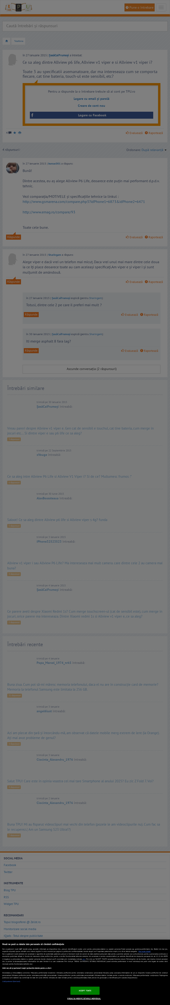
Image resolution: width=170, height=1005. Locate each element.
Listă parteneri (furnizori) (11, 981)
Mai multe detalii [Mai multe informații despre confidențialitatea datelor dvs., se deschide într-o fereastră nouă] (145, 951)
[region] (85, 972)
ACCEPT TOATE (85, 990)
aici (84, 959)
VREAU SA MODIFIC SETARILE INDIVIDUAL (84, 998)
